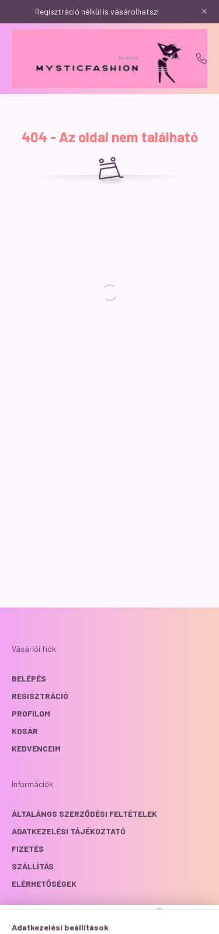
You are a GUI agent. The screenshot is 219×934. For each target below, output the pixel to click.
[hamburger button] (66, 919)
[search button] (95, 919)
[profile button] (124, 919)
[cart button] (153, 919)
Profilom (31, 713)
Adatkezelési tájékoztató (69, 831)
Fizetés (28, 849)
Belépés (29, 678)
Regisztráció (40, 696)
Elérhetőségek (44, 884)
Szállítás (33, 866)
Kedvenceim (36, 748)
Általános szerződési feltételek (84, 814)
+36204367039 (201, 58)
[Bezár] (204, 11)
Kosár (25, 731)
